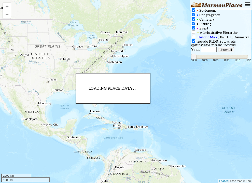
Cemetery (203, 19)
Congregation (206, 15)
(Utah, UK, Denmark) (220, 37)
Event (200, 28)
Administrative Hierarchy (215, 32)
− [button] (7, 15)
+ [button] (7, 7)
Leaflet (223, 180)
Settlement (204, 10)
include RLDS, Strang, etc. (214, 41)
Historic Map (207, 37)
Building (202, 24)
